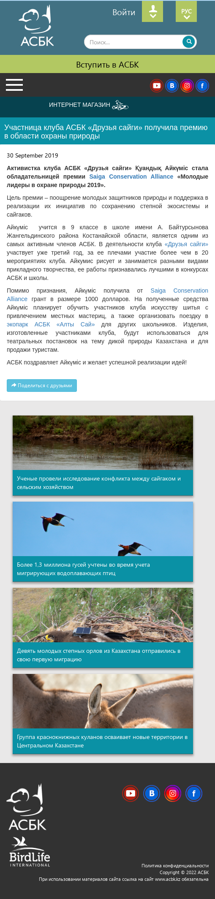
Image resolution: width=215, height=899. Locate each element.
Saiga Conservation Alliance (133, 176)
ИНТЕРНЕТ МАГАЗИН (88, 105)
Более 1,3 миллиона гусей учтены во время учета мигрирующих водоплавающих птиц (83, 568)
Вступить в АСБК (107, 64)
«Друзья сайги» (186, 244)
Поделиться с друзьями (41, 385)
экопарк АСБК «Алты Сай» (51, 324)
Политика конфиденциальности (175, 865)
